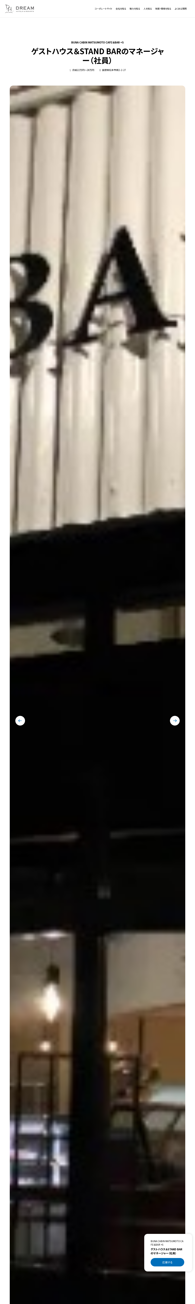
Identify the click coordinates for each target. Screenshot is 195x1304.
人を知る (148, 8)
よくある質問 (181, 8)
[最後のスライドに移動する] (20, 721)
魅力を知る (135, 8)
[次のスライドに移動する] (175, 721)
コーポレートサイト (103, 8)
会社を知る (121, 8)
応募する (167, 1262)
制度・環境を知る (163, 8)
